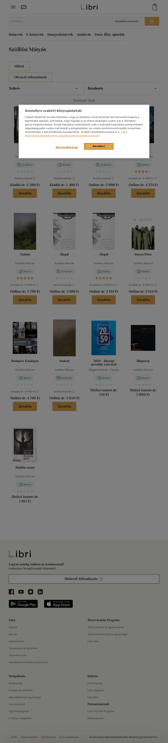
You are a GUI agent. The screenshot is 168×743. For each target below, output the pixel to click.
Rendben (99, 146)
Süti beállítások (67, 147)
